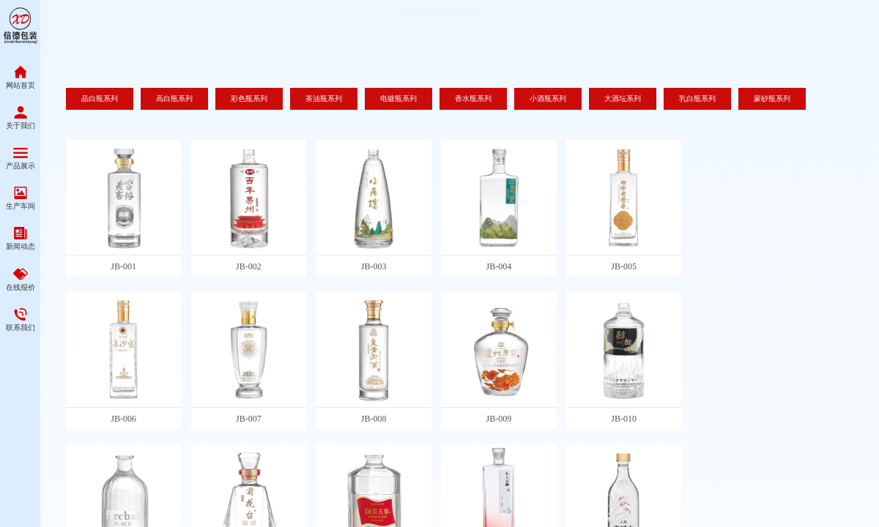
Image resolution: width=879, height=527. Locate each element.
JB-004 (499, 266)
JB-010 (624, 419)
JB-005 (624, 266)
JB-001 (123, 266)
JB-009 (499, 419)
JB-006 (123, 419)
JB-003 (374, 266)
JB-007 (249, 419)
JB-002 (249, 266)
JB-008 (374, 419)
